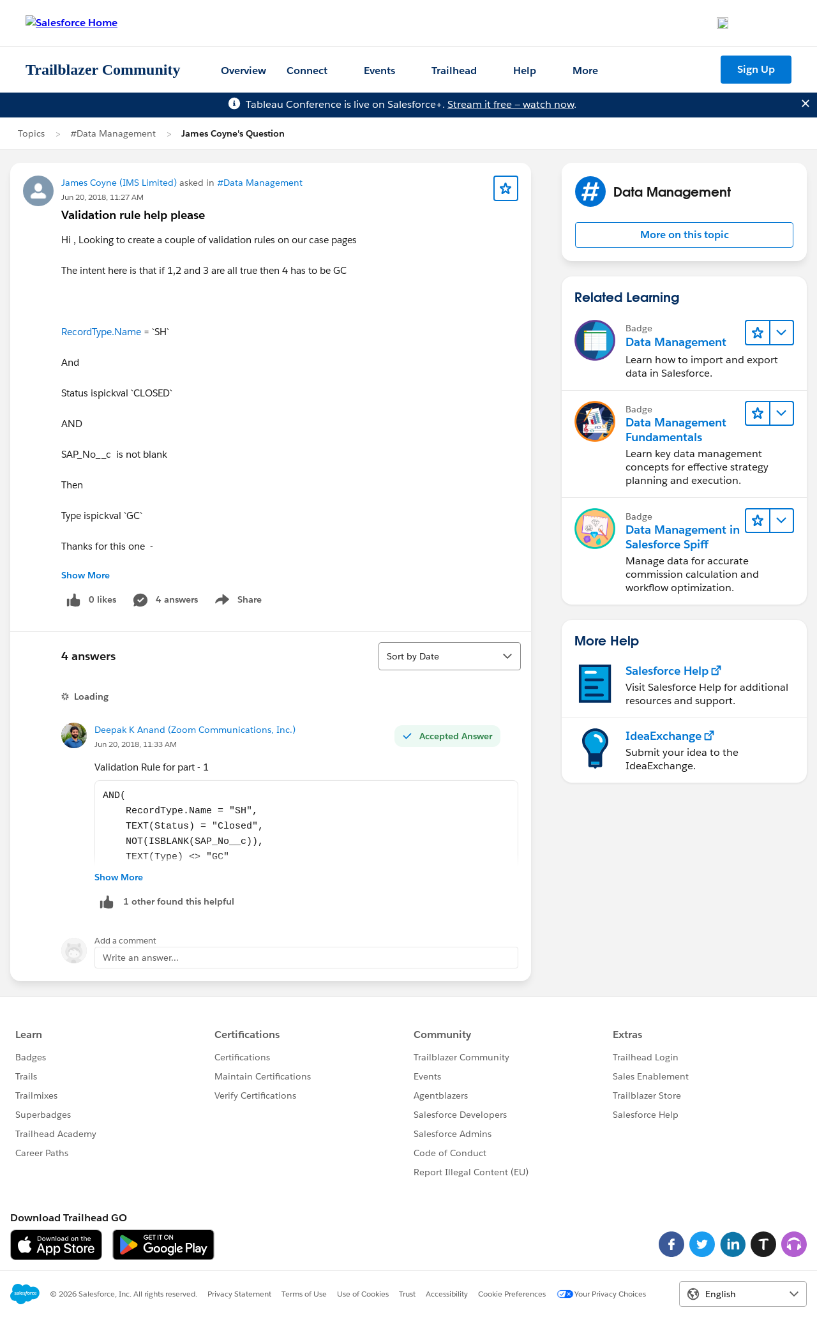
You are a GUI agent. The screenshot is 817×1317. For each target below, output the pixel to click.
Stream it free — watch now (510, 104)
